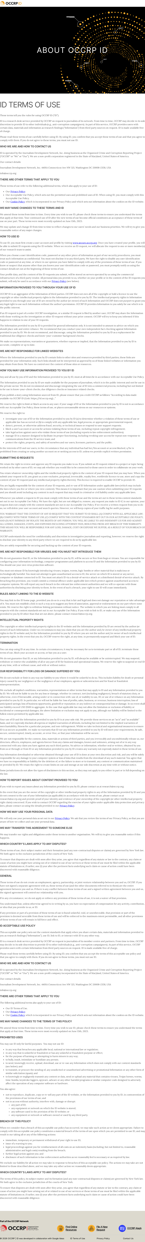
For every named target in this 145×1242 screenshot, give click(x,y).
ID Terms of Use (77, 1238)
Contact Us (128, 1238)
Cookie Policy (17, 201)
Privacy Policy (17, 191)
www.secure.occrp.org (85, 242)
